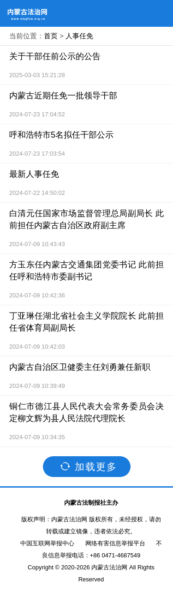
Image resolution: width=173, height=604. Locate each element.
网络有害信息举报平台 (115, 543)
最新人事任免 (34, 174)
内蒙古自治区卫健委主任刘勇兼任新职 (79, 367)
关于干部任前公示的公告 (55, 56)
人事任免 (79, 36)
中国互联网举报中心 (47, 543)
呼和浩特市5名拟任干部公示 (61, 134)
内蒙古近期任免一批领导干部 (63, 95)
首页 (51, 36)
